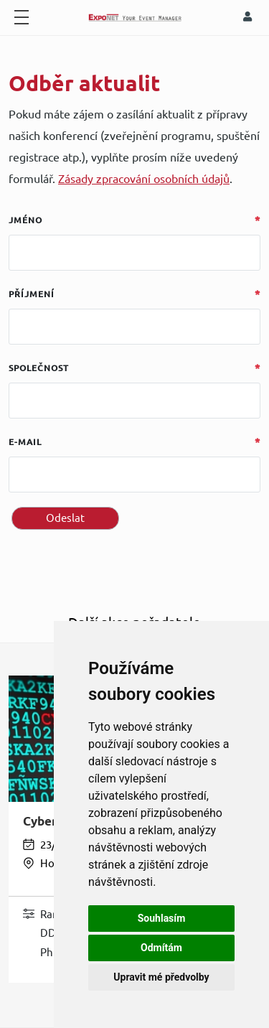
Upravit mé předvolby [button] (161, 977)
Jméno (25, 220)
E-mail (25, 442)
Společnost (39, 368)
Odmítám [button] (161, 947)
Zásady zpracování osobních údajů (144, 178)
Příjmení (32, 294)
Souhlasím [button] (162, 918)
